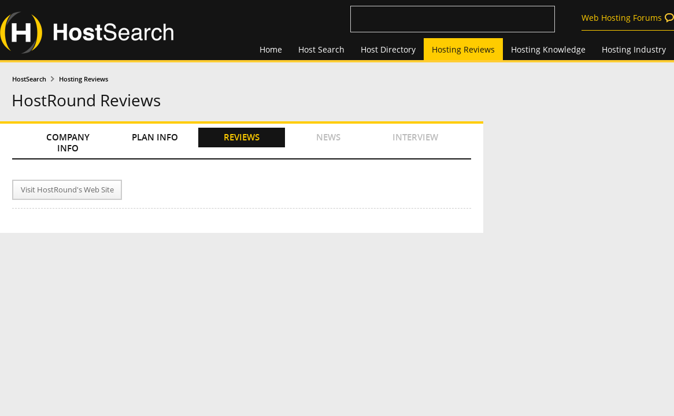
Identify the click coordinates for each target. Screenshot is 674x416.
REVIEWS (242, 137)
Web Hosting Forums (622, 17)
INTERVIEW (415, 137)
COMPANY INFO (68, 143)
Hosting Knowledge (548, 49)
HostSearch (29, 79)
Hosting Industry (634, 49)
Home (271, 49)
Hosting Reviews (463, 49)
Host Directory (388, 49)
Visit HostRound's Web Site (67, 190)
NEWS (328, 137)
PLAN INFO (155, 137)
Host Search (321, 49)
